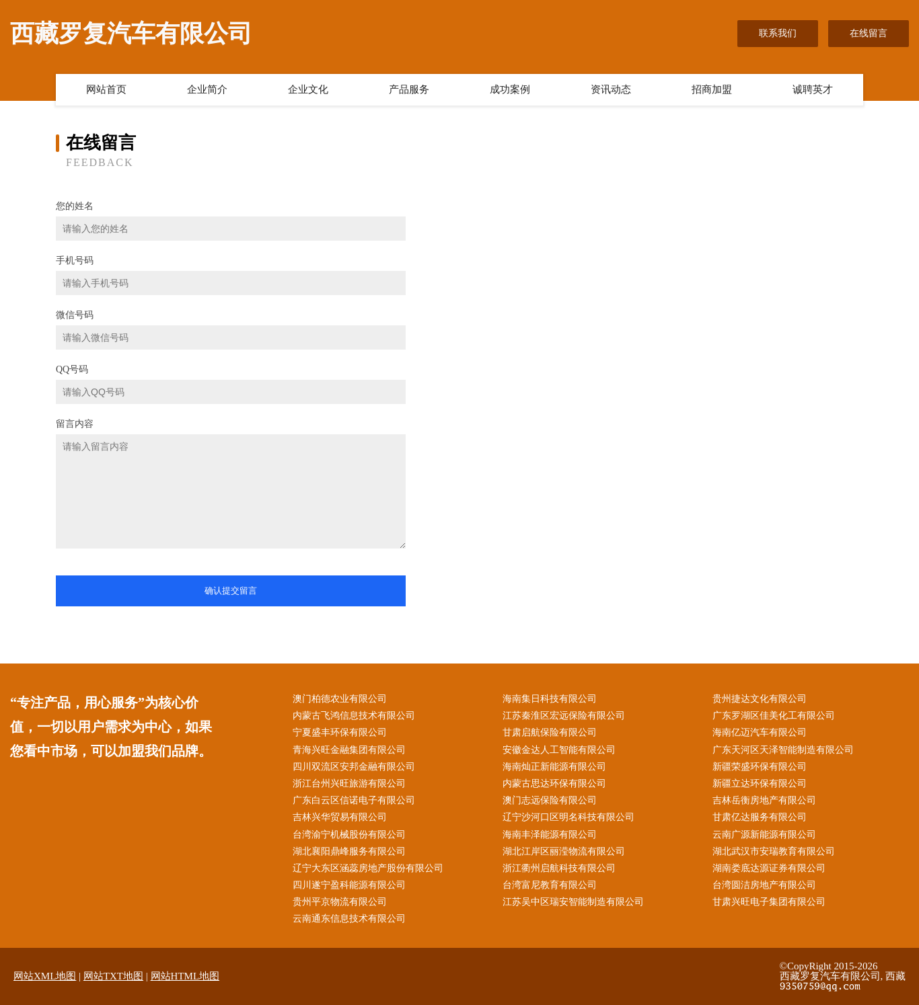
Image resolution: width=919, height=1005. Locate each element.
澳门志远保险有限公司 (550, 800)
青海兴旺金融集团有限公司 (349, 750)
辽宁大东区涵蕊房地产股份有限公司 (368, 868)
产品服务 (409, 89)
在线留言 (868, 33)
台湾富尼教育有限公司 (550, 885)
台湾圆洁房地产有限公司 (764, 885)
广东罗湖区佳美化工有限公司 (773, 716)
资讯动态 (611, 89)
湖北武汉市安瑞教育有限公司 (773, 851)
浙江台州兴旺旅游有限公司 (349, 783)
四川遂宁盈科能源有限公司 (349, 885)
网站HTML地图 (185, 976)
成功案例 (510, 89)
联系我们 (778, 33)
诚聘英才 (813, 89)
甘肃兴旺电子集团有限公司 (768, 902)
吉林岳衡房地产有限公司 (764, 800)
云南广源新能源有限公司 (764, 835)
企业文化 (308, 89)
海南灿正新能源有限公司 (554, 767)
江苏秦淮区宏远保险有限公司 (564, 716)
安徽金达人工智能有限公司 (559, 750)
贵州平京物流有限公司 (340, 902)
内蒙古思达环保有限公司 (554, 783)
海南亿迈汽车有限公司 (759, 732)
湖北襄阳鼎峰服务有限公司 (349, 851)
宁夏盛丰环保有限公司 (340, 732)
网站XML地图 (44, 976)
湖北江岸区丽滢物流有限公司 (564, 851)
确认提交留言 (231, 591)
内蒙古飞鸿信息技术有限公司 (354, 716)
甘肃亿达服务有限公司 (759, 817)
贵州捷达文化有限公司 (759, 699)
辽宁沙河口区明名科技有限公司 (568, 817)
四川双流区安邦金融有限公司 (354, 767)
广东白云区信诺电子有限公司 (354, 800)
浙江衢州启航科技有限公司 (559, 868)
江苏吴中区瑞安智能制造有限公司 (573, 902)
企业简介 (207, 89)
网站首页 (106, 89)
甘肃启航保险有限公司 (550, 732)
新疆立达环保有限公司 (759, 783)
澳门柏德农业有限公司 (340, 699)
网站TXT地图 (113, 976)
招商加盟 (712, 89)
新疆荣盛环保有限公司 (759, 767)
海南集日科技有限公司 (550, 699)
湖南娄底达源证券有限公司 (768, 868)
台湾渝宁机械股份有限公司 (349, 835)
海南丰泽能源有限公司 (550, 835)
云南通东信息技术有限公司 (349, 919)
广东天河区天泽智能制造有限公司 (783, 750)
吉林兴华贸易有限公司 (340, 817)
